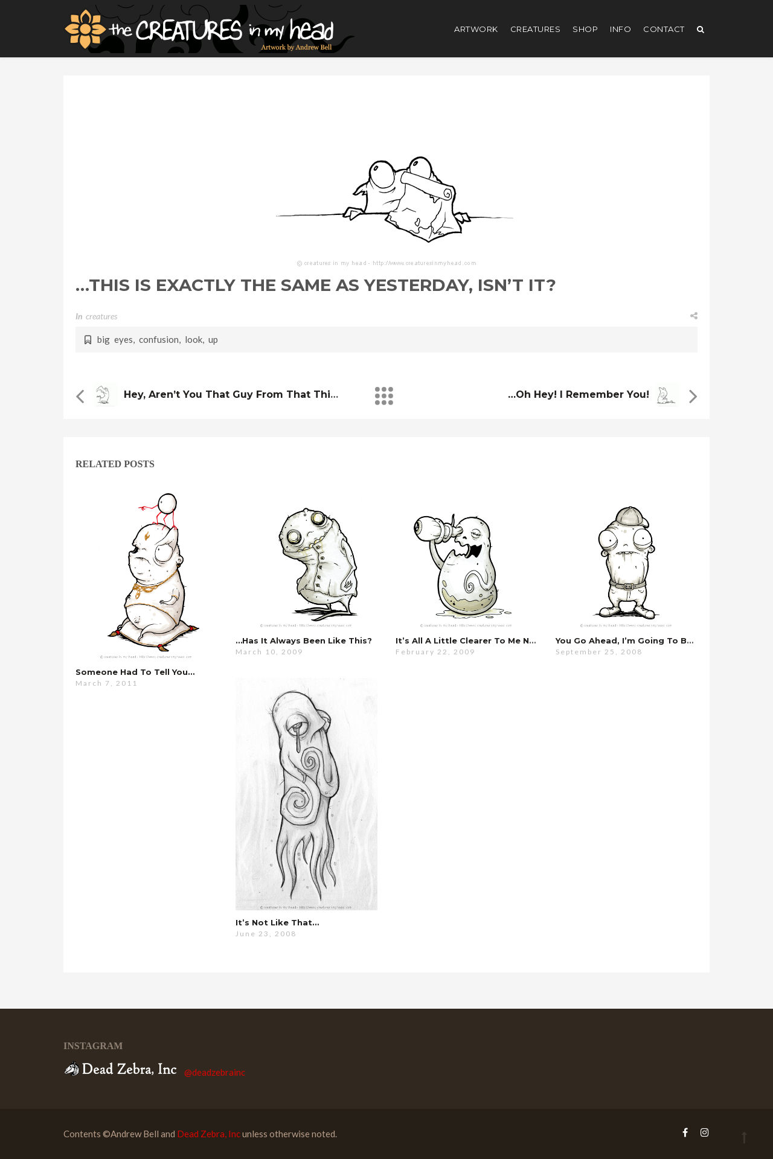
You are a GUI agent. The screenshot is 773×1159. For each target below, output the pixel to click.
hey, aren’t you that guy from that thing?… (240, 394)
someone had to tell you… (134, 672)
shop (585, 29)
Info (620, 29)
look (193, 339)
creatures (535, 29)
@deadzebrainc (214, 1072)
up (213, 339)
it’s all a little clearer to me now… (472, 640)
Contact (664, 29)
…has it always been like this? (304, 640)
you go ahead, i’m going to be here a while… (656, 640)
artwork (476, 29)
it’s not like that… (277, 922)
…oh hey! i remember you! (578, 394)
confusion (159, 339)
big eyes (115, 339)
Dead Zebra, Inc (208, 1133)
